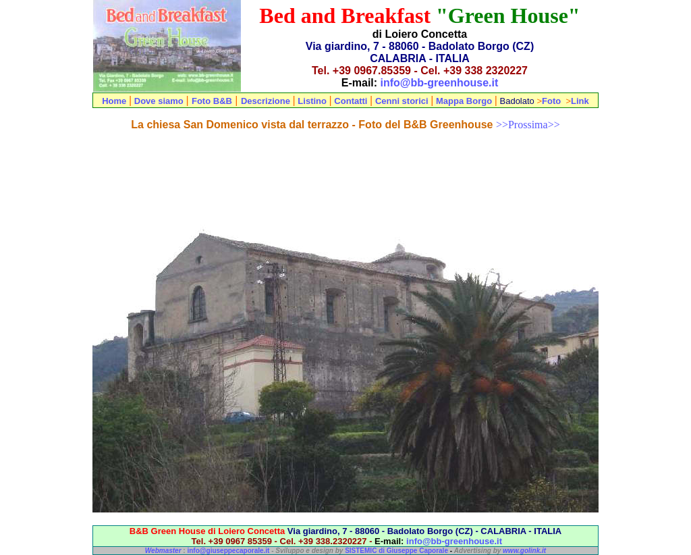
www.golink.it (524, 550)
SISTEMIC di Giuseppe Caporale (396, 550)
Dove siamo (159, 101)
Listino (313, 101)
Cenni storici (402, 101)
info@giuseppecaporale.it (228, 550)
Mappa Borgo (464, 101)
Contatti (350, 101)
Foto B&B (212, 101)
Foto (551, 101)
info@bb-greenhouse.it (440, 82)
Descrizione (265, 101)
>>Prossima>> (528, 124)
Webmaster (163, 550)
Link (580, 101)
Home (114, 101)
